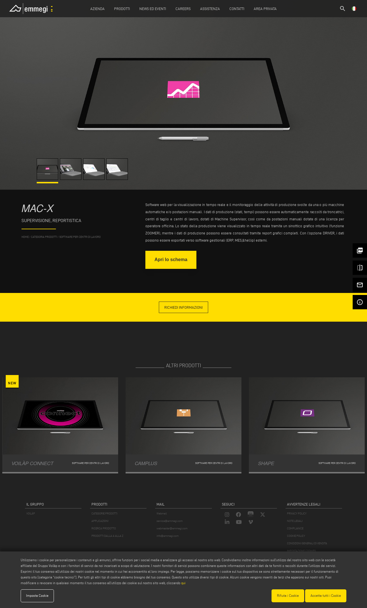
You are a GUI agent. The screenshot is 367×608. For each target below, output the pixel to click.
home (25, 236)
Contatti (236, 9)
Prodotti (122, 9)
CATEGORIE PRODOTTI (104, 513)
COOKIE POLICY (296, 535)
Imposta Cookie (37, 595)
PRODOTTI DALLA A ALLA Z (107, 535)
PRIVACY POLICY (297, 513)
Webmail (162, 513)
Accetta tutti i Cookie (326, 595)
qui (183, 583)
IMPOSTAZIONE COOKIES (301, 550)
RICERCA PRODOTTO (103, 528)
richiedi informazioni (183, 307)
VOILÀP (30, 513)
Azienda (97, 9)
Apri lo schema (171, 259)
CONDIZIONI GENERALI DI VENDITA (307, 543)
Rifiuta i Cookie (288, 595)
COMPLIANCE (295, 528)
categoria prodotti (44, 236)
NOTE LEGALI (294, 520)
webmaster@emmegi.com (172, 528)
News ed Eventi (152, 9)
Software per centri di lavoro (80, 236)
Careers (183, 9)
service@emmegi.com (170, 520)
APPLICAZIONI (99, 520)
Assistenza (210, 9)
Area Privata (265, 9)
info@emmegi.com (168, 535)
